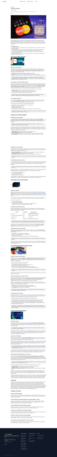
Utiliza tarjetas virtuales (15, 267)
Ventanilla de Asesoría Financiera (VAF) (30, 241)
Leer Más (12, 13)
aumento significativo (28, 322)
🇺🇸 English (5, 444)
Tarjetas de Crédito (22, 1)
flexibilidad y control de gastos (32, 148)
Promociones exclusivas (15, 286)
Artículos (36, 1)
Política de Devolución (40, 438)
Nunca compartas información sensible (21, 295)
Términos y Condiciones (40, 435)
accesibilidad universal (31, 161)
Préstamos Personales (30, 1)
